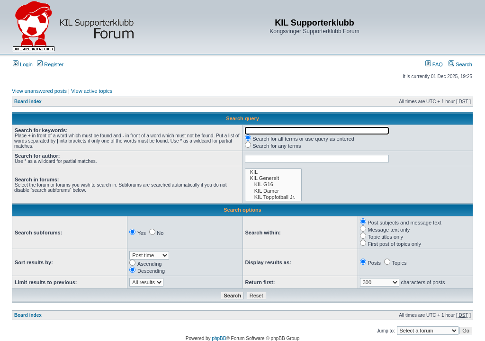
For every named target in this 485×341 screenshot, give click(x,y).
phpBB (219, 338)
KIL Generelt (273, 178)
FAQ (434, 64)
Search (460, 64)
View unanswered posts (39, 91)
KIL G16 (273, 184)
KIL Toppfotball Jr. (273, 197)
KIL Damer (273, 191)
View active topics (91, 91)
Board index (28, 101)
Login (23, 64)
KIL (273, 172)
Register (50, 64)
